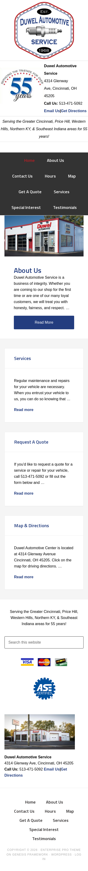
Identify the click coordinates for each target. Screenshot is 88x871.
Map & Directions (31, 525)
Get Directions (74, 111)
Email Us (52, 111)
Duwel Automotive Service (44, 30)
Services (22, 358)
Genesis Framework (30, 854)
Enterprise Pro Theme (61, 850)
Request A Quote (31, 441)
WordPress (61, 854)
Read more (24, 410)
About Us (27, 270)
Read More (44, 322)
